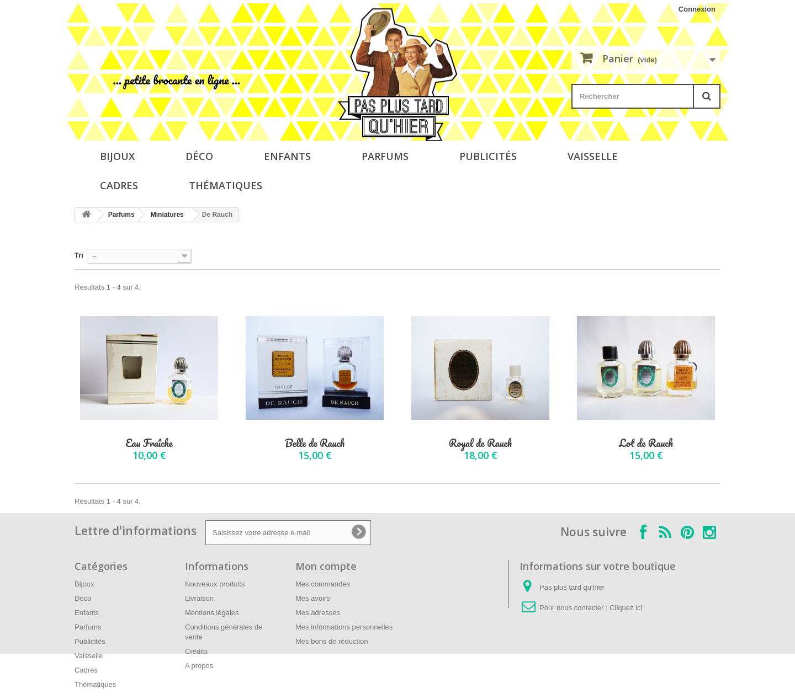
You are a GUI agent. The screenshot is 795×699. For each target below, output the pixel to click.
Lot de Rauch (646, 443)
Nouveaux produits (215, 584)
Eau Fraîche (148, 443)
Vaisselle (593, 156)
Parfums (385, 156)
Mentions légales (212, 613)
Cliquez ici (626, 608)
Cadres (119, 185)
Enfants (287, 156)
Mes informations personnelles (344, 627)
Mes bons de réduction (331, 641)
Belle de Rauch (314, 443)
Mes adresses (317, 613)
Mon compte (326, 566)
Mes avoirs (312, 598)
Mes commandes (322, 584)
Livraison (199, 598)
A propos (199, 665)
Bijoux (117, 156)
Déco (199, 156)
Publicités (488, 156)
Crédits (196, 651)
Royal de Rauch (480, 443)
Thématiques (225, 185)
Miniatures (167, 214)
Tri (79, 255)
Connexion (697, 9)
